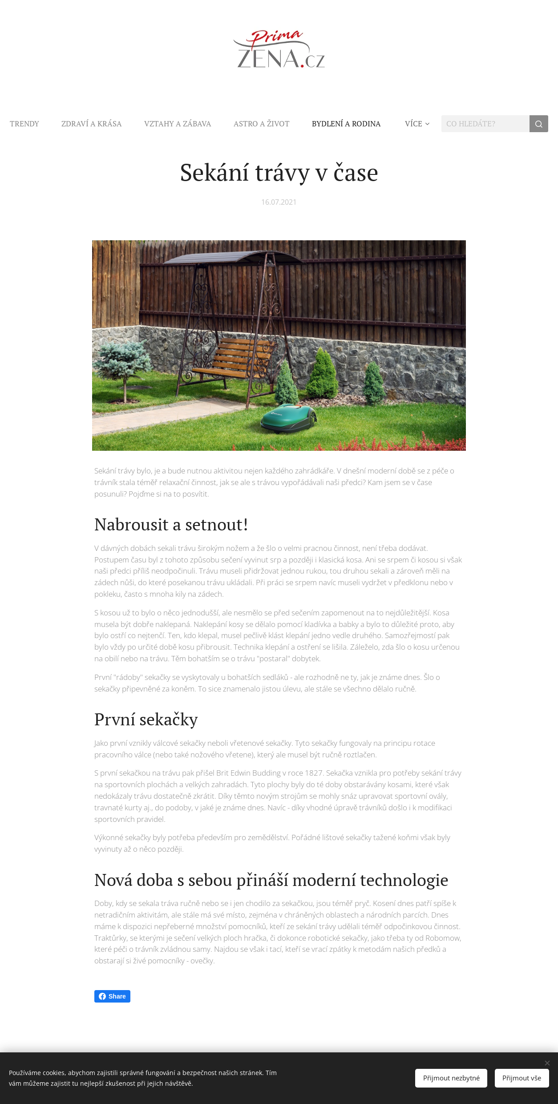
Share (112, 996)
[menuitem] (76, 124)
